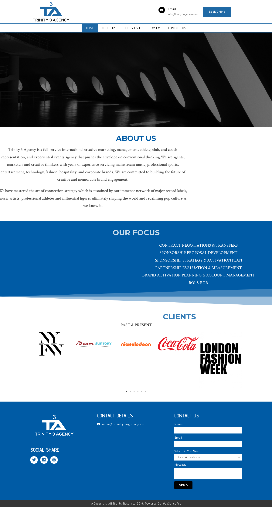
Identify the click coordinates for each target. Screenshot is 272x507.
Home (90, 28)
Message (180, 464)
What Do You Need (187, 451)
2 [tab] (130, 391)
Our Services (134, 28)
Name (178, 424)
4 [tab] (138, 391)
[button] (217, 12)
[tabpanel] (51, 344)
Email (172, 9)
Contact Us (177, 28)
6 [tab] (145, 391)
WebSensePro (172, 503)
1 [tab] (126, 391)
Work (156, 28)
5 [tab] (142, 391)
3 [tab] (134, 391)
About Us (108, 28)
